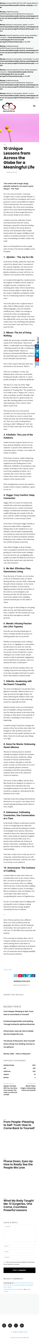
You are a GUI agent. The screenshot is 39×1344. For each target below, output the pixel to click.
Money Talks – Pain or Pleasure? (17, 1054)
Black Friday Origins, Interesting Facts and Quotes (27, 1088)
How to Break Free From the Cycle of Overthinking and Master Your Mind (18, 1285)
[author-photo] (5, 1132)
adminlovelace (12, 172)
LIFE (5, 144)
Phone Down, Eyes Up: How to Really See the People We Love (18, 1164)
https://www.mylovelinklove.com (22, 985)
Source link (8, 970)
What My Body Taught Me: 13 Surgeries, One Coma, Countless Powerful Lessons (19, 1205)
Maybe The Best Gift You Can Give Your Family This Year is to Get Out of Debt (10, 1090)
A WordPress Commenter (14, 1289)
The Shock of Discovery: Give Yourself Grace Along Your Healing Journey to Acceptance (19, 1044)
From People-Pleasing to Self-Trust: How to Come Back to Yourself (19, 1125)
